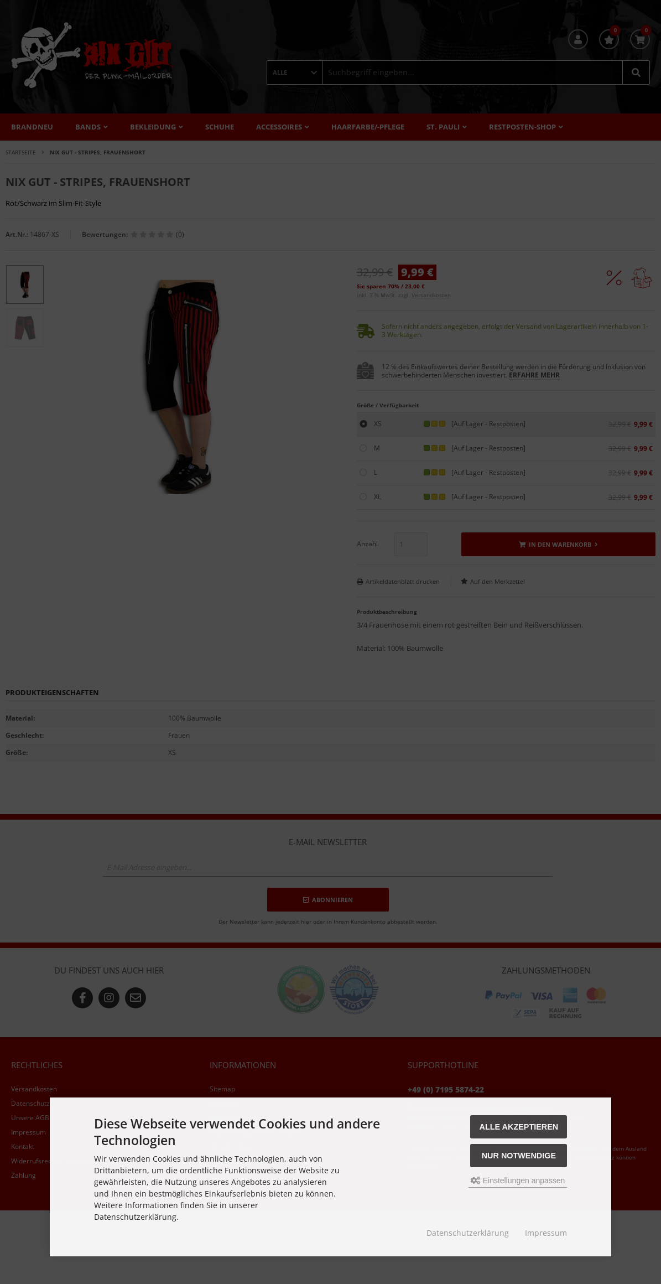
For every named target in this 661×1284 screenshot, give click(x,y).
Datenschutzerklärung (467, 1233)
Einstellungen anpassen (518, 1180)
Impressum (546, 1233)
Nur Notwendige (519, 1155)
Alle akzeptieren (519, 1126)
